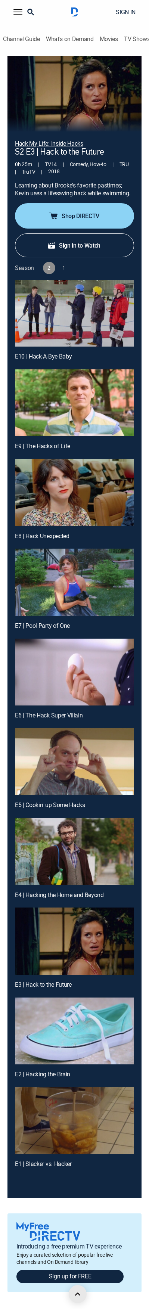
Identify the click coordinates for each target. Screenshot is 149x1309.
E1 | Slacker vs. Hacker (43, 1164)
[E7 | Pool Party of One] (74, 582)
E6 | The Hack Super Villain (49, 715)
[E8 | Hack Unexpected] (74, 492)
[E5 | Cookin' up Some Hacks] (74, 761)
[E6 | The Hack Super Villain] (74, 672)
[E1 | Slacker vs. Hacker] (74, 1120)
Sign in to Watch (73, 245)
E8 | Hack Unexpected (42, 536)
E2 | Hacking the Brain (42, 1074)
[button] (17, 11)
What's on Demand (70, 39)
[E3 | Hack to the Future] (74, 941)
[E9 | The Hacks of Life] (74, 402)
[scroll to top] (78, 1294)
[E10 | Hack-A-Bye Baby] (74, 313)
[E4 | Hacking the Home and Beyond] (74, 851)
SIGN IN (126, 12)
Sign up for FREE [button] (70, 1276)
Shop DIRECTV (73, 216)
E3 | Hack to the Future (43, 984)
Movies (109, 39)
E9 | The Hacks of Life (42, 446)
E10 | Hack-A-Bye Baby (43, 356)
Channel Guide (21, 39)
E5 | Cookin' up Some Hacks (50, 805)
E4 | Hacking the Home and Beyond (59, 895)
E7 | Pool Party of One (42, 625)
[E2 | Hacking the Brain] (74, 1031)
